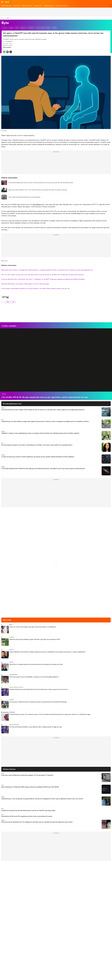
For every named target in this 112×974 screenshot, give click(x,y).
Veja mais (4, 261)
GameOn (31, 28)
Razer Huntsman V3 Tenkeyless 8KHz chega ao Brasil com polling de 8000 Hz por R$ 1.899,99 (30, 787)
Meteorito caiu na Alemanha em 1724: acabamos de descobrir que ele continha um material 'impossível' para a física (36, 822)
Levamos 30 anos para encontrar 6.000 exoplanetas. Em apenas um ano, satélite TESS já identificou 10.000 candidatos (37, 456)
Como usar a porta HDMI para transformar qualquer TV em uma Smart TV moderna (27, 775)
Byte (8, 18)
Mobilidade (12, 712)
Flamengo (11, 699)
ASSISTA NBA (17, 5)
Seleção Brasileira (14, 724)
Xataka (11, 28)
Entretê (11, 662)
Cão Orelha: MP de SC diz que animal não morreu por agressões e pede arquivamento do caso (45, 397)
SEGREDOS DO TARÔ (49, 5)
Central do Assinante (62, 5)
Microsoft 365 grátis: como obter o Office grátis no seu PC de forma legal (25, 284)
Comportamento (13, 674)
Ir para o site (8, 2)
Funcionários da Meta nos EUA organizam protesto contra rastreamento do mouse (26, 816)
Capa (3, 18)
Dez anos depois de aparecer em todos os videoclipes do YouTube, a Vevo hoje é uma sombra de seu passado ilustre (36, 445)
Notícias (4, 394)
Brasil (10, 624)
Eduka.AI (23, 28)
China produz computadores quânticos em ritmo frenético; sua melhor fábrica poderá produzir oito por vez (35, 288)
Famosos (11, 649)
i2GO (16, 28)
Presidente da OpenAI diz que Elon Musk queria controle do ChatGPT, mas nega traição (28, 810)
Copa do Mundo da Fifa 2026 (16, 687)
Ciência (5, 28)
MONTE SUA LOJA (38, 5)
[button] (2, 2)
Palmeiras (11, 637)
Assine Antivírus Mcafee (43, 28)
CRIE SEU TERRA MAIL (6, 5)
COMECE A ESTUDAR (27, 5)
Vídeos (54, 28)
